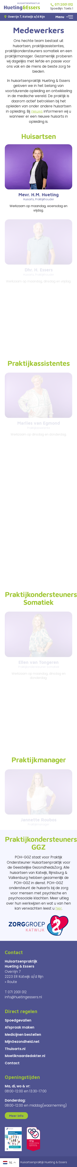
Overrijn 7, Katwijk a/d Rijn (24, 16)
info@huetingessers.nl (23, 997)
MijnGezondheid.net (22, 1041)
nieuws (37, 111)
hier (58, 908)
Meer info (16, 1115)
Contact (12, 1063)
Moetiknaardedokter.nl (25, 1055)
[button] (69, 16)
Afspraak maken (19, 1027)
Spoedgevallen (18, 1020)
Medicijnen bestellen (23, 1034)
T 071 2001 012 (16, 992)
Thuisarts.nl (15, 1048)
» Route (11, 981)
